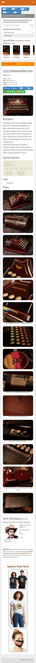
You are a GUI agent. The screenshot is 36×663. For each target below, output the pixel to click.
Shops (13, 43)
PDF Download (6, 57)
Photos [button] (22, 88)
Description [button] (7, 88)
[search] (18, 32)
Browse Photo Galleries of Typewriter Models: (12, 29)
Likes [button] (30, 88)
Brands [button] (6, 9)
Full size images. (10, 183)
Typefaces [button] (7, 12)
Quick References (7, 43)
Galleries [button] (24, 9)
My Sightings (27, 522)
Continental (8, 64)
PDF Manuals (27, 40)
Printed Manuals (20, 40)
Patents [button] (16, 12)
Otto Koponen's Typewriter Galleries (10, 522)
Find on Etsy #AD (20, 91)
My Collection (20, 522)
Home (4, 64)
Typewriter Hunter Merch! (18, 566)
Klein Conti (14, 64)
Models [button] (15, 9)
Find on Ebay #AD (8, 91)
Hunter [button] (15, 88)
